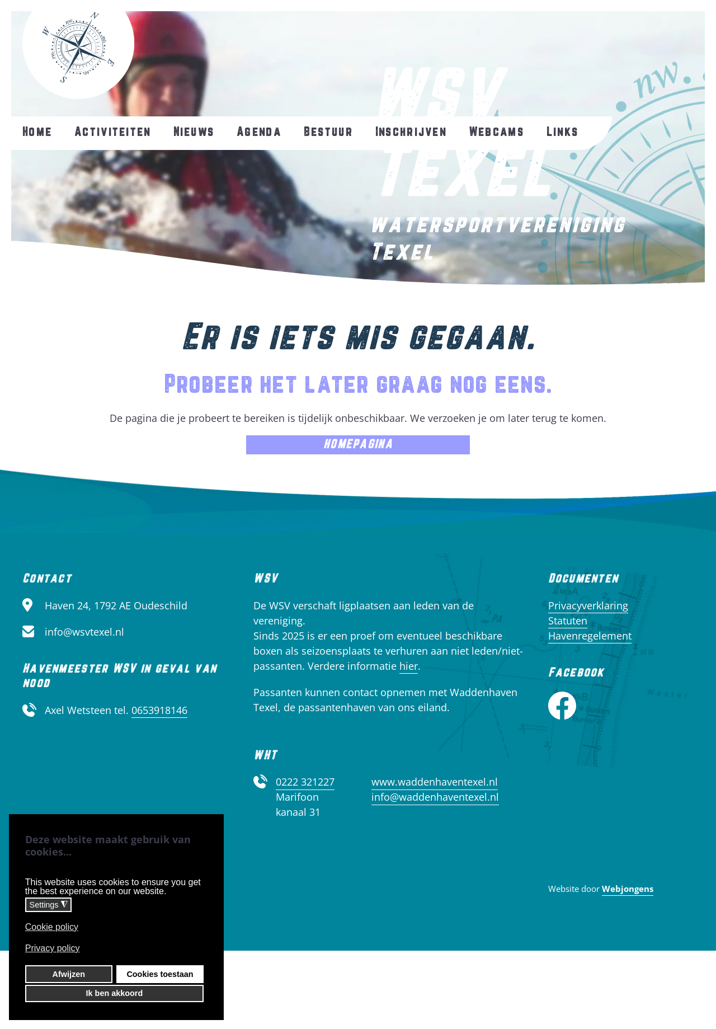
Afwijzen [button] (69, 974)
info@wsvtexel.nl (84, 631)
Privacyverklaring (588, 605)
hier (408, 666)
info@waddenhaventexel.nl (435, 797)
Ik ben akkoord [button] (114, 993)
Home (37, 132)
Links (562, 132)
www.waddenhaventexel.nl (434, 781)
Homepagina (358, 444)
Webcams (496, 132)
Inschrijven (410, 132)
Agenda (259, 132)
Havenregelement (590, 635)
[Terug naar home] (78, 50)
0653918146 (159, 710)
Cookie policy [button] (51, 927)
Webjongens (627, 888)
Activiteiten (112, 132)
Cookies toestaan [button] (159, 974)
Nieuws (194, 132)
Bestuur (328, 132)
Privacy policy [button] (52, 948)
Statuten (567, 620)
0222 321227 (305, 781)
